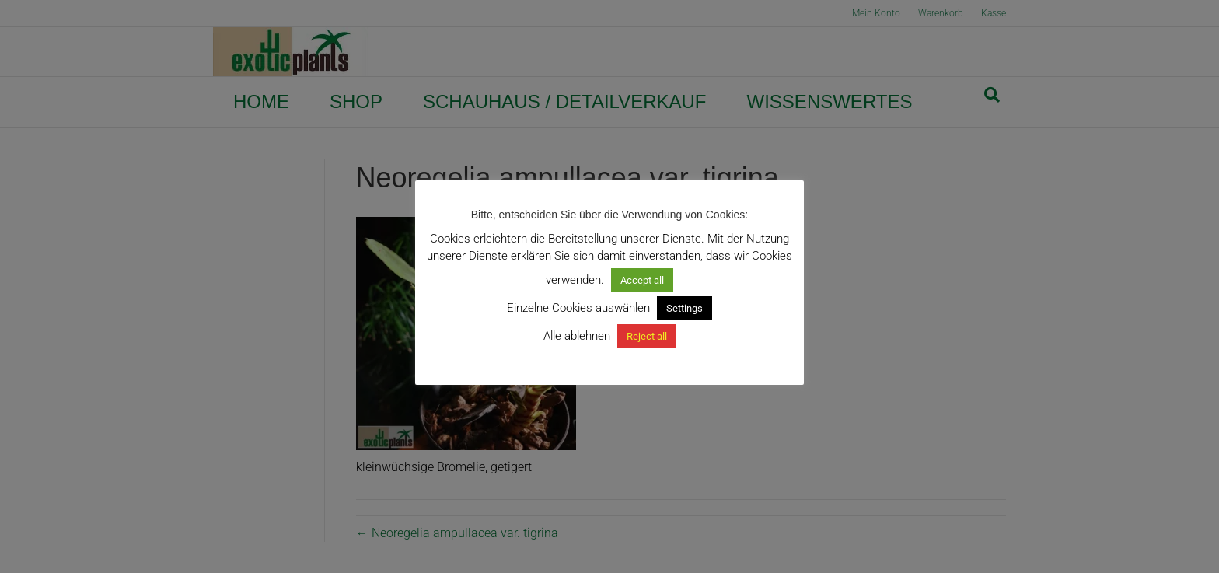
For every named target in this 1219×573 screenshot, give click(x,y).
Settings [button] (684, 308)
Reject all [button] (647, 336)
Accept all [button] (642, 280)
